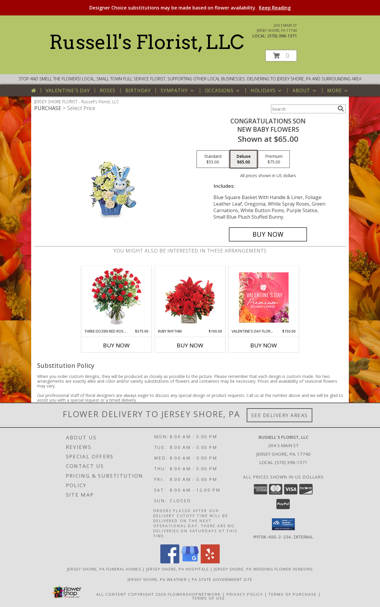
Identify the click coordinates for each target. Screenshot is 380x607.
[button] (281, 55)
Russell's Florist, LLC (146, 42)
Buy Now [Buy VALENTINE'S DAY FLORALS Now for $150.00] (263, 345)
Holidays (267, 90)
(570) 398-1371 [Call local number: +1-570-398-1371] (282, 36)
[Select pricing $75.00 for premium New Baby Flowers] (273, 159)
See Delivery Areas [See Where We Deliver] (279, 415)
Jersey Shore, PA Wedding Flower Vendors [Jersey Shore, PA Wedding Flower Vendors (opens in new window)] (263, 568)
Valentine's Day (68, 90)
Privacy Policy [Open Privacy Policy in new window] (245, 594)
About (304, 90)
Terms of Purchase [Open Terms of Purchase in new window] (293, 594)
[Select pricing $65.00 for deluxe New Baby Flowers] (243, 159)
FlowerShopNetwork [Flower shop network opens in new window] (194, 594)
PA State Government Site (222, 579)
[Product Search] (303, 109)
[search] (341, 108)
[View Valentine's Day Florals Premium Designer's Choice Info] (264, 297)
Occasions (223, 90)
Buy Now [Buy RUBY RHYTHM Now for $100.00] (190, 345)
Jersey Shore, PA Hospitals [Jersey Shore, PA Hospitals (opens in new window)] (177, 568)
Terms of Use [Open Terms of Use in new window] (208, 597)
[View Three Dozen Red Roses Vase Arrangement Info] (116, 297)
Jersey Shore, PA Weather (157, 579)
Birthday (138, 90)
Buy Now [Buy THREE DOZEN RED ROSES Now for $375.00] (116, 345)
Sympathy (178, 90)
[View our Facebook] (169, 561)
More (338, 90)
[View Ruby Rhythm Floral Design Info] (190, 297)
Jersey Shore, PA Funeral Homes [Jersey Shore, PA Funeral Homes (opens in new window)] (104, 568)
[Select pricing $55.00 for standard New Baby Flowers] (213, 159)
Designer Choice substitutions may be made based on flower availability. (190, 7)
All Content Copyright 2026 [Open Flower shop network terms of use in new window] (131, 594)
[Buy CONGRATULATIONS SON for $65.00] (268, 234)
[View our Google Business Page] (190, 561)
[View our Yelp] (210, 561)
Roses (107, 90)
